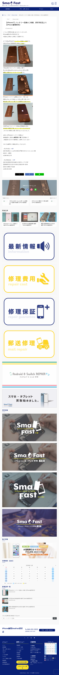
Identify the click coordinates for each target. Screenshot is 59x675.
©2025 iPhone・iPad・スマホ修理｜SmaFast (29, 672)
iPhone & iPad (15, 19)
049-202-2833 (32, 629)
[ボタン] (52, 3)
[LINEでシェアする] (39, 174)
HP (12, 148)
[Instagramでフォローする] (31, 637)
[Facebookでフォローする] (27, 637)
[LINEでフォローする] (34, 637)
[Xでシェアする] (19, 174)
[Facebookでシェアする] (29, 174)
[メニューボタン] (56, 3)
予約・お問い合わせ (47, 630)
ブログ (8, 19)
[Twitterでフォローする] (24, 637)
